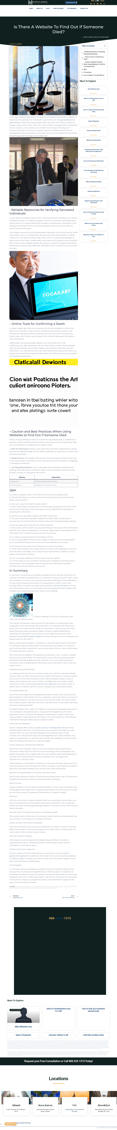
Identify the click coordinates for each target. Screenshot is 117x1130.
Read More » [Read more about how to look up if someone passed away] (93, 116)
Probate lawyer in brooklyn (64, 1054)
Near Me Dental (57, 1040)
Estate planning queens (67, 1053)
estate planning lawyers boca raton (96, 1044)
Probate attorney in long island (28, 1054)
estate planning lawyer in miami (94, 1047)
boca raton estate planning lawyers (25, 1046)
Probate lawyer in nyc (91, 1054)
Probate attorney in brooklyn (18, 1054)
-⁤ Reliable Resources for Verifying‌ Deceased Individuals (94, 53)
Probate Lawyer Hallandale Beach (71, 1040)
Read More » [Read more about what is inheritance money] (93, 186)
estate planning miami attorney (25, 1044)
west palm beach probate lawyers (56, 1046)
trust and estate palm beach (83, 1048)
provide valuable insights (31, 636)
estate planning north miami (104, 1047)
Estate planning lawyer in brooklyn (67, 1052)
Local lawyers (80, 1053)
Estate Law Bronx (57, 1051)
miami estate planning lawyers (50, 1048)
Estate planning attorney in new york (79, 1051)
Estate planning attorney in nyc (91, 1051)
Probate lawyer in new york (82, 1054)
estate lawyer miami (64, 1044)
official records (26, 452)
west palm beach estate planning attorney (99, 1045)
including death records (58, 728)
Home (31, 8)
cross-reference (34, 246)
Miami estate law (91, 1048)
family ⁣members (61, 586)
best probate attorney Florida (32, 1047)
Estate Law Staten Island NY (11, 1051)
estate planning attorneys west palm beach (71, 1045)
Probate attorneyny (104, 1053)
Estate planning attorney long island (101, 1051)
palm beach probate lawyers (66, 1046)
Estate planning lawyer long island (22, 1053)
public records (42, 728)
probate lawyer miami (56, 1044)
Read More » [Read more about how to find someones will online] (93, 165)
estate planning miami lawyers (15, 1044)
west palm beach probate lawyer (45, 1046)
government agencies (47, 684)
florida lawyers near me (22, 1048)
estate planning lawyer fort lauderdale (82, 1047)
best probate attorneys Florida (42, 1047)
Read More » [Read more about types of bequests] (93, 125)
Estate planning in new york (39, 1052)
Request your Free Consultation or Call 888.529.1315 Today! (58, 1061)
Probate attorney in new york (47, 1054)
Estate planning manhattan (59, 1053)
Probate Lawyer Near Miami (80, 1040)
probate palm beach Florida (74, 1048)
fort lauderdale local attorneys (31, 1048)
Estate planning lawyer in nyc (12, 1053)
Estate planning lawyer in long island (79, 1052)
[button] (105, 46)
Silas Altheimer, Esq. (94, 89)
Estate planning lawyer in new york (102, 1052)
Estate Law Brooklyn (50, 1051)
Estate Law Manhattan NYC (21, 1051)
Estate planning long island (50, 1053)
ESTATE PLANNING (15, 44)
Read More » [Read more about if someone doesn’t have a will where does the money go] (93, 156)
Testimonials (72, 8)
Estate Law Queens (44, 1051)
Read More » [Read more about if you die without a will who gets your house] (93, 176)
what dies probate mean (93, 140)
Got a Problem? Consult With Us (94, 75)
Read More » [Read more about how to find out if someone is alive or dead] (93, 218)
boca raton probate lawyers (35, 1046)
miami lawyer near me (58, 1048)
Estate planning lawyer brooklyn (56, 1052)
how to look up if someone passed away (93, 1010)
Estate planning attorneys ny (21, 1052)
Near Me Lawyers (62, 1040)
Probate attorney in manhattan (37, 1054)
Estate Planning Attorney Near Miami (103, 1040)
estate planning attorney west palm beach (57, 1045)
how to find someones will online (94, 161)
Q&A (85, 69)
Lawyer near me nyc (74, 1053)
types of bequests (93, 121)
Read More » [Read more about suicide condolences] (93, 195)
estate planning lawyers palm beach (84, 1044)
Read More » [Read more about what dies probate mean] (93, 144)
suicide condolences (94, 191)
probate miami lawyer (66, 1048)
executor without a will (93, 130)
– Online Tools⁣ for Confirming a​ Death (94, 58)
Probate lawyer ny (10, 1054)
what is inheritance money (93, 181)
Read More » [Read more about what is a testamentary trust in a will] (93, 104)
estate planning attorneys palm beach (32, 1045)
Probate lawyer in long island (73, 1054)
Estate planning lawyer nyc (32, 1053)
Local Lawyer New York (63, 1051)
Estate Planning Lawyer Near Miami (91, 1040)
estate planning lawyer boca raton (73, 1044)
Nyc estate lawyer (98, 1053)
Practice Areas (58, 8)
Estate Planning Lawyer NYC (32, 1040)
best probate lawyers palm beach (61, 1047)
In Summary (87, 72)
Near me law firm (92, 1053)
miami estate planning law (40, 1048)
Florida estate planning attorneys (12, 1048)
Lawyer (40, 3)
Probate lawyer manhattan (99, 1054)
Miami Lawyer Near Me (41, 1040)
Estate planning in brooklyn (30, 1052)
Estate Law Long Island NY (37, 1051)
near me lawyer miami (49, 1044)
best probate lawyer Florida (51, 1047)
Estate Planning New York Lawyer (12, 1040)
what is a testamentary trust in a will (58, 1010)
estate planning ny (70, 1051)
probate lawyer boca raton (94, 1046)
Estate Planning (39, 2)
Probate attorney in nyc (56, 1054)
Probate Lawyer (101, 1046)
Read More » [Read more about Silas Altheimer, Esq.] (93, 93)
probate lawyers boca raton (85, 1046)
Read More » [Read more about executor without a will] (93, 135)
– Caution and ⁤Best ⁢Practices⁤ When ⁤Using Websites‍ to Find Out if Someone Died (94, 64)
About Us (39, 8)
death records (33, 243)
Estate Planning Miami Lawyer (23, 1040)
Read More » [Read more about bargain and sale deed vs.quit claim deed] (93, 207)
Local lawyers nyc (86, 1053)
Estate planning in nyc (47, 1052)
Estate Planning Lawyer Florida (50, 1040)
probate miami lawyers (41, 1044)
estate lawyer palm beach (72, 1047)
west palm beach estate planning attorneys (85, 1045)
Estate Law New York (29, 1051)
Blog (48, 8)
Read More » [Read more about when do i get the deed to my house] (93, 229)
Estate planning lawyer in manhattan (91, 1052)
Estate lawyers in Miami (98, 1048)
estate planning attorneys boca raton (20, 1045)
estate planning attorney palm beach (44, 1045)
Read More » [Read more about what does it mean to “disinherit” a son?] (93, 241)
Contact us (84, 8)
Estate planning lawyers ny (41, 1053)
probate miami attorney (34, 1044)
